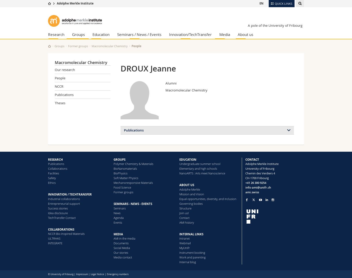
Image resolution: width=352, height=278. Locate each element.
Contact (184, 218)
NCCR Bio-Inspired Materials (66, 234)
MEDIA (118, 234)
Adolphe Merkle (189, 189)
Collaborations (57, 169)
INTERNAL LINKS (191, 234)
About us (245, 34)
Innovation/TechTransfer (190, 34)
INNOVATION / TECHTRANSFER (70, 194)
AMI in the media (124, 238)
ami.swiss (252, 192)
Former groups (78, 46)
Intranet (184, 238)
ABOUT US (186, 185)
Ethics (52, 183)
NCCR (59, 86)
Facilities (53, 173)
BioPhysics (121, 173)
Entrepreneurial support (64, 204)
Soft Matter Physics (126, 178)
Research (56, 34)
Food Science (122, 187)
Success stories (58, 208)
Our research (65, 69)
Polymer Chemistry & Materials (133, 164)
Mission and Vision (191, 194)
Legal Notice (97, 274)
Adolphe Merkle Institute (75, 3)
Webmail (185, 243)
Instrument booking (192, 253)
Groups (78, 34)
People (136, 46)
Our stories (121, 253)
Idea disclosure (58, 213)
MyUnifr (184, 248)
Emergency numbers (118, 274)
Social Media (122, 248)
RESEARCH (55, 160)
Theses (60, 103)
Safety (52, 178)
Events (118, 222)
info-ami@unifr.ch (258, 187)
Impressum (82, 274)
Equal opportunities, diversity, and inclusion (207, 199)
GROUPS (119, 160)
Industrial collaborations (64, 199)
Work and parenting (192, 257)
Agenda (119, 218)
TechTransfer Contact (62, 218)
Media (224, 34)
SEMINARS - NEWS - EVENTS (133, 204)
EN (262, 3)
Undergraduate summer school (199, 164)
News (117, 213)
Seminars (120, 208)
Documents (121, 243)
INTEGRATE (55, 243)
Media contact (123, 257)
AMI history (186, 222)
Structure (185, 208)
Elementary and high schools (198, 169)
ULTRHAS (54, 238)
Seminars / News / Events (139, 34)
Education (101, 34)
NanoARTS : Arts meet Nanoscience (202, 173)
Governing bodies (191, 204)
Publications (64, 94)
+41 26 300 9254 (255, 183)
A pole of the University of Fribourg (275, 25)
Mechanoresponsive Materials (133, 183)
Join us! (184, 213)
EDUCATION (187, 160)
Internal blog (187, 262)
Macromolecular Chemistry (110, 46)
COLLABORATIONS (61, 229)
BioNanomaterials (125, 169)
